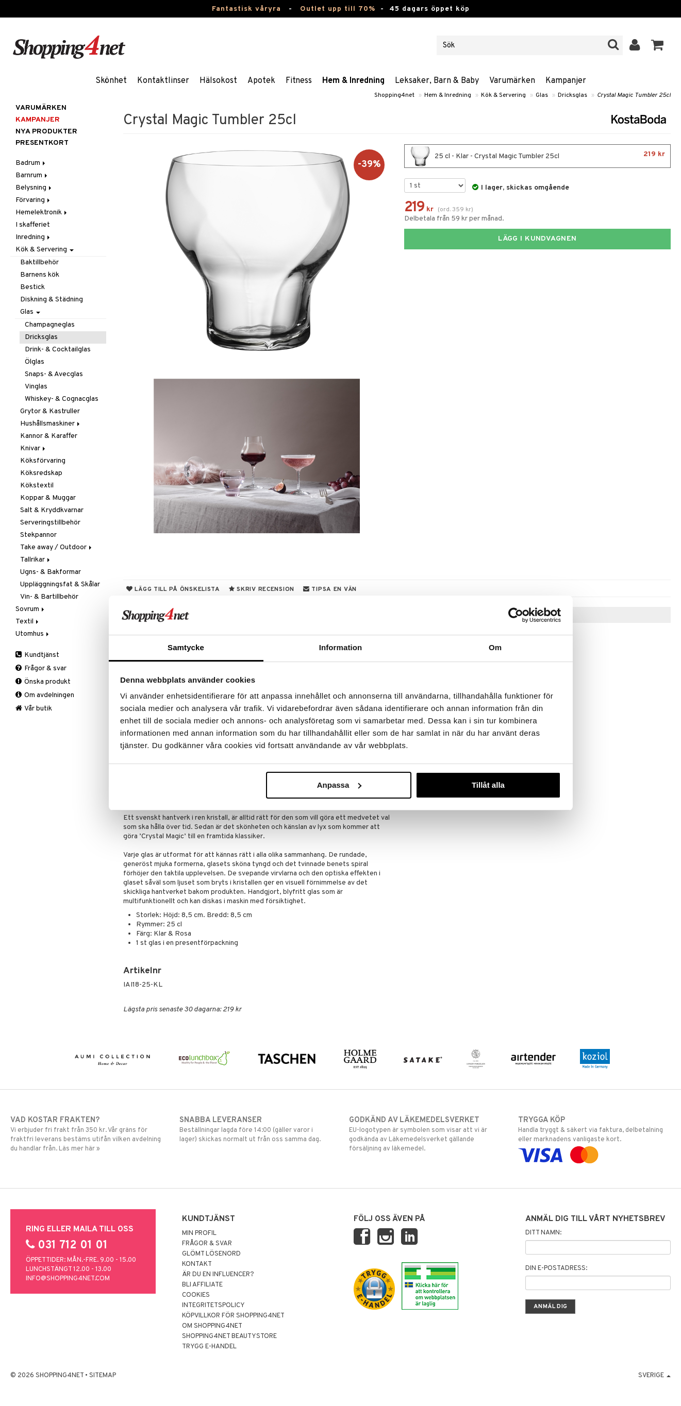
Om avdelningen (44, 695)
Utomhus (33, 634)
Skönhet (111, 81)
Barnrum (32, 175)
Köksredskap (41, 473)
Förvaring (33, 200)
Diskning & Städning (51, 299)
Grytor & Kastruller (50, 411)
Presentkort (42, 143)
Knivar (33, 448)
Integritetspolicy (213, 1305)
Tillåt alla (488, 785)
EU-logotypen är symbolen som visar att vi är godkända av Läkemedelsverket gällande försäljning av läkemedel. (425, 1134)
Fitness (299, 81)
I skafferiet (32, 225)
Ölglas (34, 362)
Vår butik (33, 708)
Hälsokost (218, 81)
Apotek (261, 81)
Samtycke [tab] (186, 647)
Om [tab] (495, 647)
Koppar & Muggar (48, 498)
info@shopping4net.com (68, 1279)
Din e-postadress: (556, 1268)
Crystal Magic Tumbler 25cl (634, 95)
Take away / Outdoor (56, 547)
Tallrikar (36, 559)
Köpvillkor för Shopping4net (233, 1316)
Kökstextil (37, 485)
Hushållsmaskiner (50, 423)
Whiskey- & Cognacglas (61, 399)
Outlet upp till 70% (337, 9)
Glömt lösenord (211, 1254)
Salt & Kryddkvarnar (52, 510)
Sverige (654, 1375)
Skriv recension (261, 589)
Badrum (31, 163)
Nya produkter (46, 131)
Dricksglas (572, 95)
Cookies (196, 1295)
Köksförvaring (42, 460)
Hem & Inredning (353, 81)
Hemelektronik (42, 212)
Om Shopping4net (212, 1326)
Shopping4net (394, 95)
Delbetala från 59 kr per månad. (454, 218)
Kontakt (197, 1264)
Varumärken (512, 81)
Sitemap (102, 1375)
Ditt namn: (543, 1233)
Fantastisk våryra (246, 9)
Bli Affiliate (202, 1285)
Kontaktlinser (163, 81)
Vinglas (36, 386)
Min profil (199, 1233)
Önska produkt (43, 681)
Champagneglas (50, 324)
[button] (657, 45)
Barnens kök (39, 274)
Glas (542, 95)
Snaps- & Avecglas (54, 374)
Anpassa (339, 785)
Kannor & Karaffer (48, 436)
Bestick (32, 287)
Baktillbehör (39, 262)
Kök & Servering (503, 95)
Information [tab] (340, 647)
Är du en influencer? (218, 1275)
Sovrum (30, 609)
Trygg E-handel (209, 1347)
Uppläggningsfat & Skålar (60, 584)
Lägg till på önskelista (173, 589)
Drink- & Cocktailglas (58, 349)
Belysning (34, 187)
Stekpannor (38, 535)
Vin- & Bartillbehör (49, 596)
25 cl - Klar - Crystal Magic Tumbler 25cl (537, 156)
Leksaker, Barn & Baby (437, 81)
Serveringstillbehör (50, 522)
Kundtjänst (37, 655)
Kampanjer (565, 81)
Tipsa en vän (330, 589)
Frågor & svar (41, 668)
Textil (27, 621)
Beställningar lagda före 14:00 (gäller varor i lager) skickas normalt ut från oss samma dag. (255, 1129)
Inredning (33, 237)
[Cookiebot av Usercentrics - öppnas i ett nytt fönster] (516, 615)
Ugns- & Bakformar (50, 572)
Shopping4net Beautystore (229, 1336)
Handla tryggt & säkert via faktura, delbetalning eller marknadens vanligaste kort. (594, 1137)
